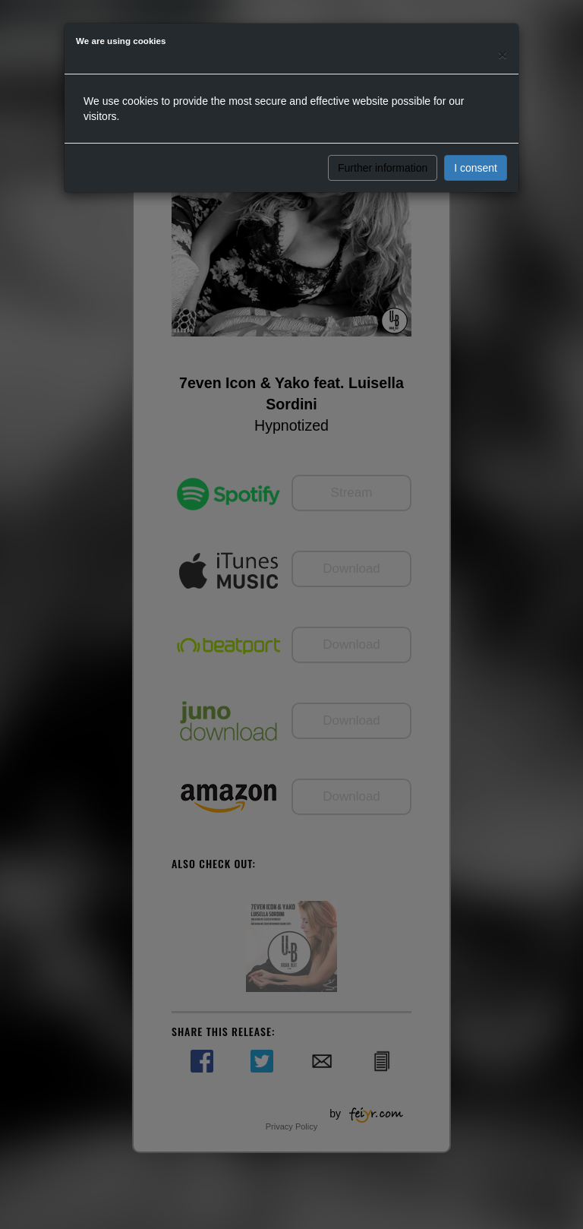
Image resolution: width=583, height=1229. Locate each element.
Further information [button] (382, 168)
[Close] (502, 54)
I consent (475, 168)
